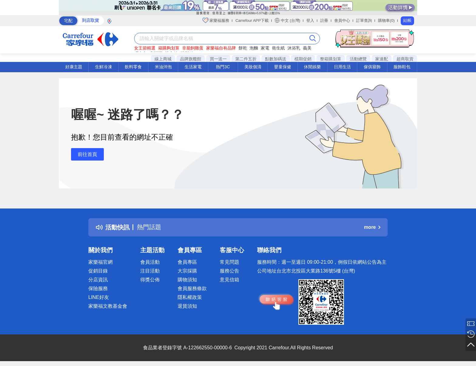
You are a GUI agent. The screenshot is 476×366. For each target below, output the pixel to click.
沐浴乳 (293, 48)
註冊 (324, 20)
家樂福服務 (215, 20)
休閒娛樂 (312, 66)
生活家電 (193, 66)
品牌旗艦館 (190, 58)
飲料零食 (133, 66)
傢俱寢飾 (372, 66)
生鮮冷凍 (103, 66)
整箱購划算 (330, 58)
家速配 (381, 58)
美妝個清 (252, 66)
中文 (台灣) (287, 20)
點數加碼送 (275, 58)
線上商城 (163, 58)
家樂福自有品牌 (221, 48)
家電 (265, 48)
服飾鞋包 (401, 66)
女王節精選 (144, 48)
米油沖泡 (163, 66)
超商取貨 (404, 58)
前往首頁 (87, 154)
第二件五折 (246, 58)
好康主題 (73, 66)
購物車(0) (386, 20)
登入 (310, 20)
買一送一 (218, 58)
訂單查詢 (364, 20)
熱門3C (223, 66)
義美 (307, 48)
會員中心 (342, 20)
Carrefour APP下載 (252, 20)
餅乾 (243, 48)
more (372, 227)
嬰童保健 (282, 66)
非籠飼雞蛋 (192, 48)
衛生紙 (278, 48)
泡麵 (254, 48)
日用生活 (342, 66)
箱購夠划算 (168, 48)
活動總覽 (358, 58)
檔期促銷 (302, 58)
